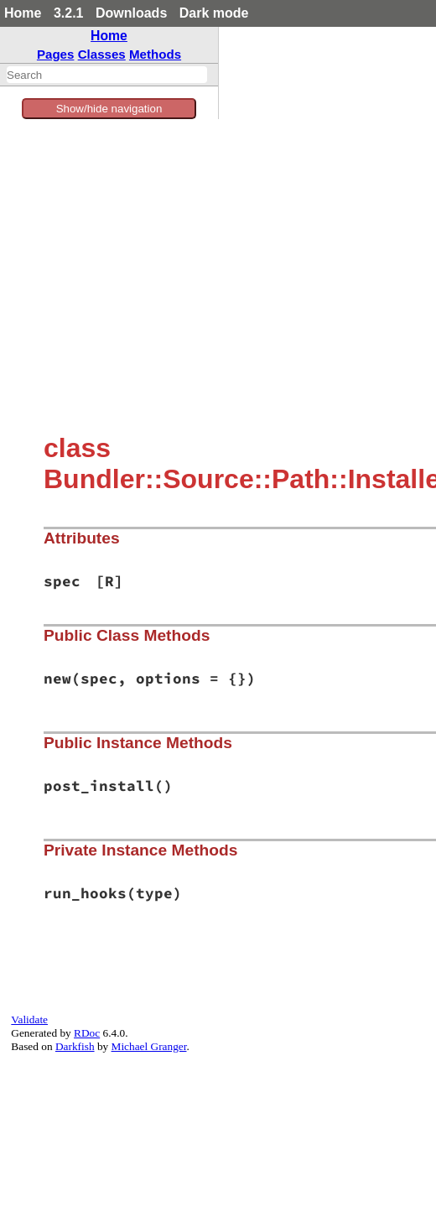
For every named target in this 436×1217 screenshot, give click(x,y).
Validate (29, 1019)
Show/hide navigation (109, 108)
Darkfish (75, 1046)
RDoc (87, 1033)
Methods (155, 54)
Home (22, 13)
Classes (102, 54)
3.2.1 (69, 13)
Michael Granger (149, 1046)
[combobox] (107, 74)
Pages (56, 54)
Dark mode (214, 13)
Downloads (131, 13)
